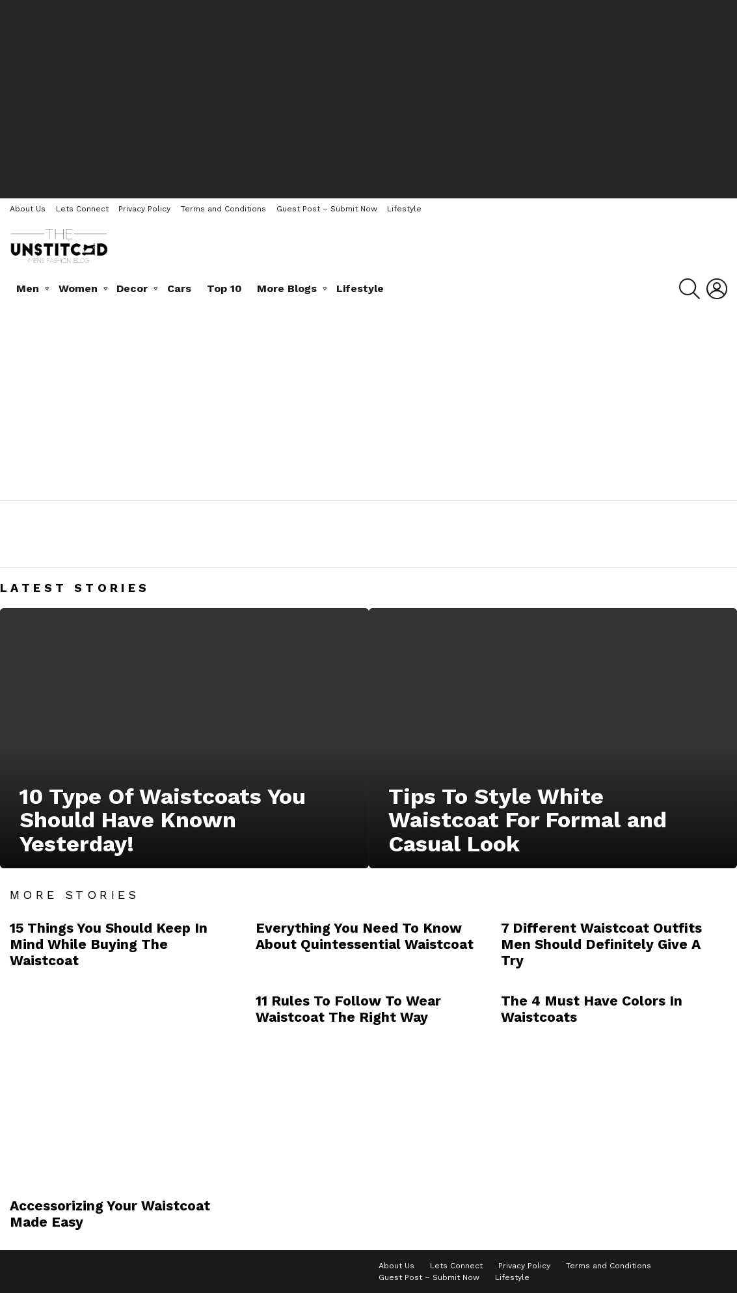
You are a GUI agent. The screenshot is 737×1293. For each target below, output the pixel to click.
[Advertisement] (369, 97)
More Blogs (287, 288)
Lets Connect (82, 208)
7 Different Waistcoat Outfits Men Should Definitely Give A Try (601, 944)
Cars (179, 288)
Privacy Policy (144, 208)
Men (27, 288)
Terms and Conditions (223, 208)
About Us (28, 208)
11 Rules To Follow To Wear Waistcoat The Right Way (348, 1009)
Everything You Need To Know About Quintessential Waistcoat (365, 936)
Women (78, 288)
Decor (132, 288)
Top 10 (224, 288)
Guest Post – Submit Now (326, 208)
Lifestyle (404, 208)
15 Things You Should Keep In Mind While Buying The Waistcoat (109, 944)
